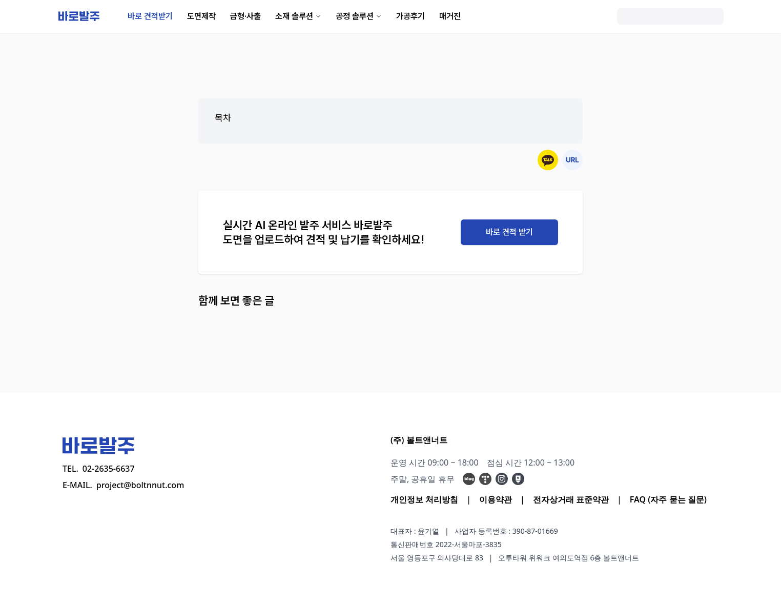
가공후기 (410, 16)
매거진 (450, 16)
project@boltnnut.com (140, 485)
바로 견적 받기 (509, 232)
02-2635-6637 (109, 468)
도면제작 (201, 16)
